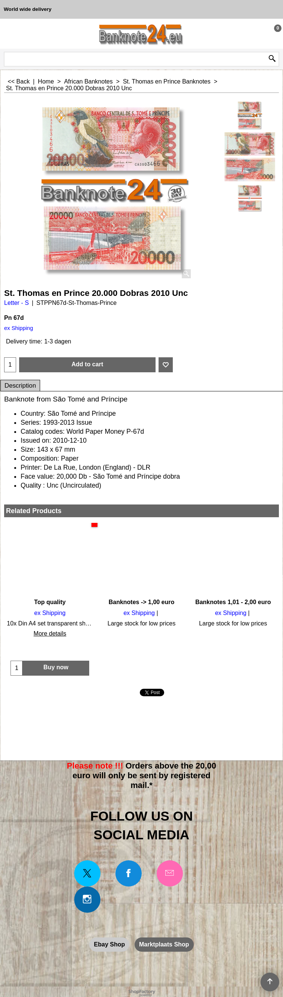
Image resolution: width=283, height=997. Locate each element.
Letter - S (16, 303)
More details (50, 633)
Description (20, 385)
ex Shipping (18, 328)
